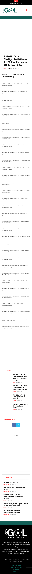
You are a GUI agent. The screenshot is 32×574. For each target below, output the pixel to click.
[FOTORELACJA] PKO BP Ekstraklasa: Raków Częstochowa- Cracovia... (20, 387)
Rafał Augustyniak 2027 (16, 3)
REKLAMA (16, 569)
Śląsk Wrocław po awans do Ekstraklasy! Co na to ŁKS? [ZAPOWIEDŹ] (15, 504)
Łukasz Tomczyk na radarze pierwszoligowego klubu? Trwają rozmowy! (13, 496)
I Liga (4, 500)
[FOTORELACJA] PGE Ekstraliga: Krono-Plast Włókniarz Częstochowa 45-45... (20, 377)
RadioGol (10, 68)
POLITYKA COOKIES (16, 567)
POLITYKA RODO (16, 565)
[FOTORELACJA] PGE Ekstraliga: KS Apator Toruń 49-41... (19, 396)
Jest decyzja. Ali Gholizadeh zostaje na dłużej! (15, 488)
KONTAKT (16, 571)
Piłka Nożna (6, 484)
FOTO (4, 68)
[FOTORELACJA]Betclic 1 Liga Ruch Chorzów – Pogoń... (20, 406)
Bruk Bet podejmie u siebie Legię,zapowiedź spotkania (11, 511)
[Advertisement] (16, 35)
